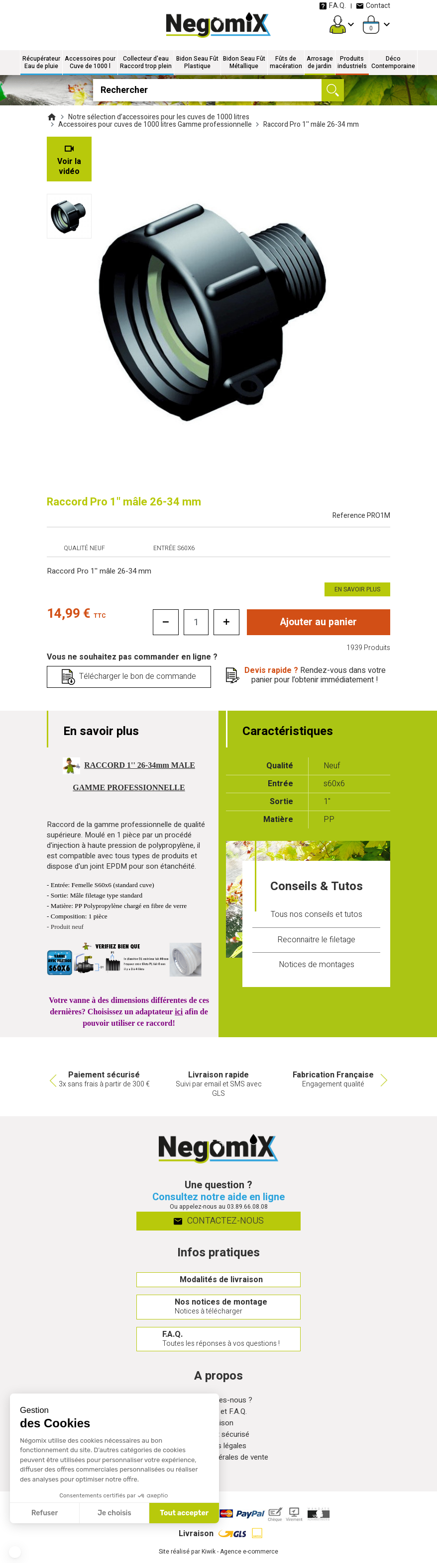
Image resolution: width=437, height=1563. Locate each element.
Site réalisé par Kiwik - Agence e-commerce (218, 1558)
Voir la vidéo (69, 166)
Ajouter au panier (318, 622)
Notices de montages (316, 965)
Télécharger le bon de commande (138, 677)
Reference (361, 515)
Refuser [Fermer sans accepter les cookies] (44, 1513)
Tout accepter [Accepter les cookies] (184, 1513)
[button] (15, 1552)
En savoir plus (357, 589)
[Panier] (371, 24)
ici (179, 1011)
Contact (373, 5)
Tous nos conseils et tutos (316, 915)
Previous (52, 1080)
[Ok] (333, 90)
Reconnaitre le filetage (316, 940)
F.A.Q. (332, 5)
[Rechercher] (218, 90)
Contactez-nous (219, 1222)
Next (385, 1080)
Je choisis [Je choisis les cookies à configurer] (114, 1513)
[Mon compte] (337, 24)
